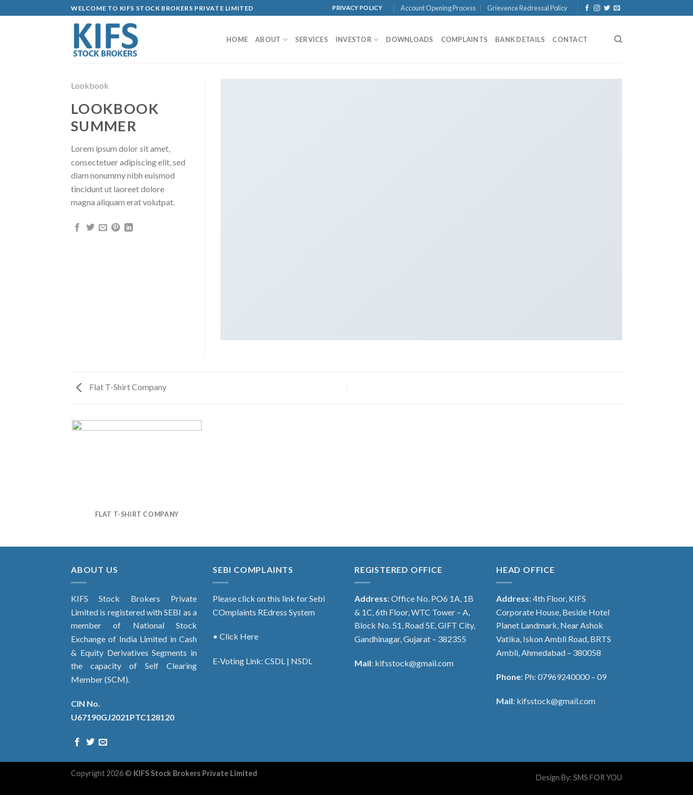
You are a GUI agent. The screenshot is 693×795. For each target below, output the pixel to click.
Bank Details (520, 39)
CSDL (275, 661)
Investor (357, 40)
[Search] (618, 39)
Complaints (464, 39)
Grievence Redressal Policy (527, 8)
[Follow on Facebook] (587, 8)
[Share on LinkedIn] (128, 228)
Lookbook (90, 85)
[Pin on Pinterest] (115, 228)
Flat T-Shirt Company (121, 387)
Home (237, 39)
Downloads (409, 39)
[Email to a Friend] (103, 228)
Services (311, 39)
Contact (569, 39)
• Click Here (235, 636)
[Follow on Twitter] (607, 8)
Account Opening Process (438, 8)
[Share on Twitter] (90, 228)
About (271, 40)
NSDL (301, 661)
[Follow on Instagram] (597, 8)
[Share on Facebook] (77, 228)
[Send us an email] (617, 8)
